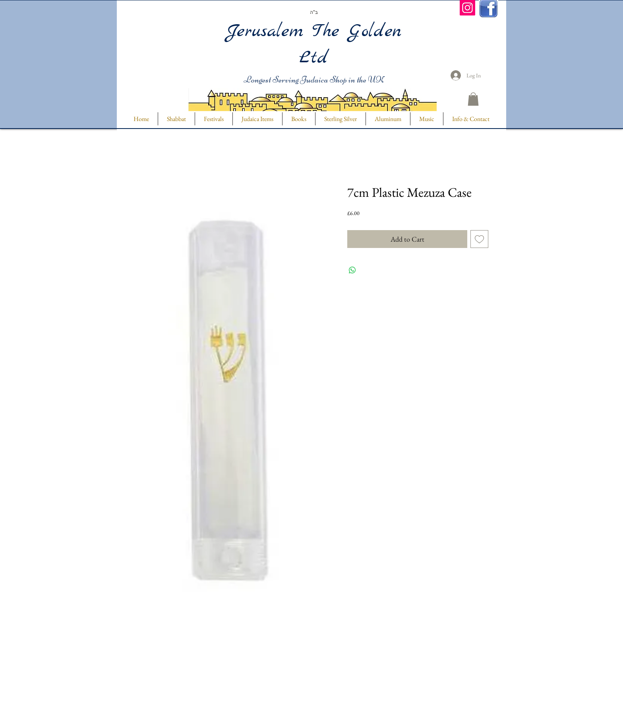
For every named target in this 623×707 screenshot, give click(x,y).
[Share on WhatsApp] (352, 270)
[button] (473, 99)
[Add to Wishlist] (479, 239)
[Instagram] (467, 7)
